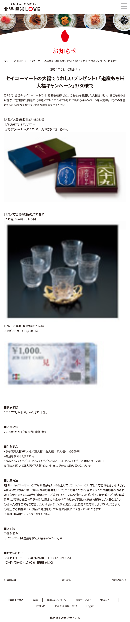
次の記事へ (118, 579)
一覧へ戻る (65, 579)
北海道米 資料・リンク (66, 606)
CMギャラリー (107, 600)
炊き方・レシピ (83, 600)
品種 (35, 600)
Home (5, 61)
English (90, 606)
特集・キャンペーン (56, 600)
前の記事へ (12, 579)
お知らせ (18, 61)
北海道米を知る (15, 600)
